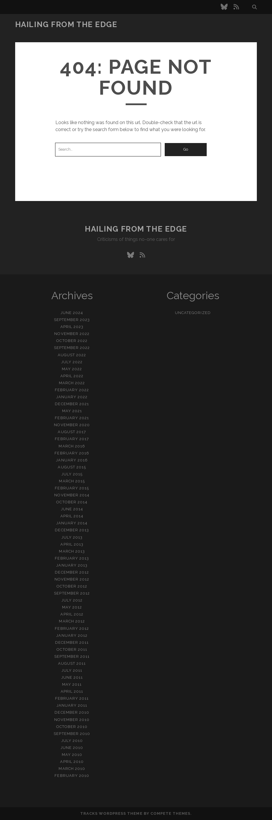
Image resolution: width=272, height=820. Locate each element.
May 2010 (72, 754)
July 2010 (72, 740)
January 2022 (72, 397)
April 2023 (71, 327)
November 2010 (72, 719)
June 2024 (72, 313)
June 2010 (72, 747)
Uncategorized (193, 313)
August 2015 (72, 467)
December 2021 (72, 404)
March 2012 (72, 621)
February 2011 (72, 698)
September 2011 (72, 656)
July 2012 (72, 600)
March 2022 (72, 383)
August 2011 (72, 663)
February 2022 (72, 390)
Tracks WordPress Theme (111, 813)
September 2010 (72, 733)
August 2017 (72, 432)
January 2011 (72, 705)
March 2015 (72, 481)
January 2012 (71, 635)
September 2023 (72, 320)
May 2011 (72, 684)
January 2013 (71, 565)
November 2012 (72, 579)
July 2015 (72, 474)
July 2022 (72, 362)
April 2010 (71, 761)
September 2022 (72, 347)
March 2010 (72, 768)
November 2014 (72, 495)
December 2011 (72, 642)
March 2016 (72, 446)
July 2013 (72, 537)
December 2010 (72, 712)
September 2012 (72, 593)
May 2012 (72, 607)
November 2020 (72, 425)
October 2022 (71, 340)
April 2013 (71, 544)
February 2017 (72, 439)
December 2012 (72, 572)
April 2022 (71, 376)
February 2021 (72, 418)
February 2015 (72, 488)
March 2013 (72, 551)
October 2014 (71, 502)
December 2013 (72, 530)
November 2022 (72, 333)
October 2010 (72, 726)
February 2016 (72, 453)
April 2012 (71, 614)
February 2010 (72, 775)
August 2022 (72, 355)
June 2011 (72, 677)
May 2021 (72, 411)
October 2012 (72, 586)
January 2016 (72, 460)
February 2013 (72, 558)
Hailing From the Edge (66, 24)
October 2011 (72, 649)
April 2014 (71, 516)
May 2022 (72, 369)
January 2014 (72, 523)
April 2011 (72, 691)
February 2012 (72, 628)
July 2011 (72, 670)
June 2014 (72, 509)
